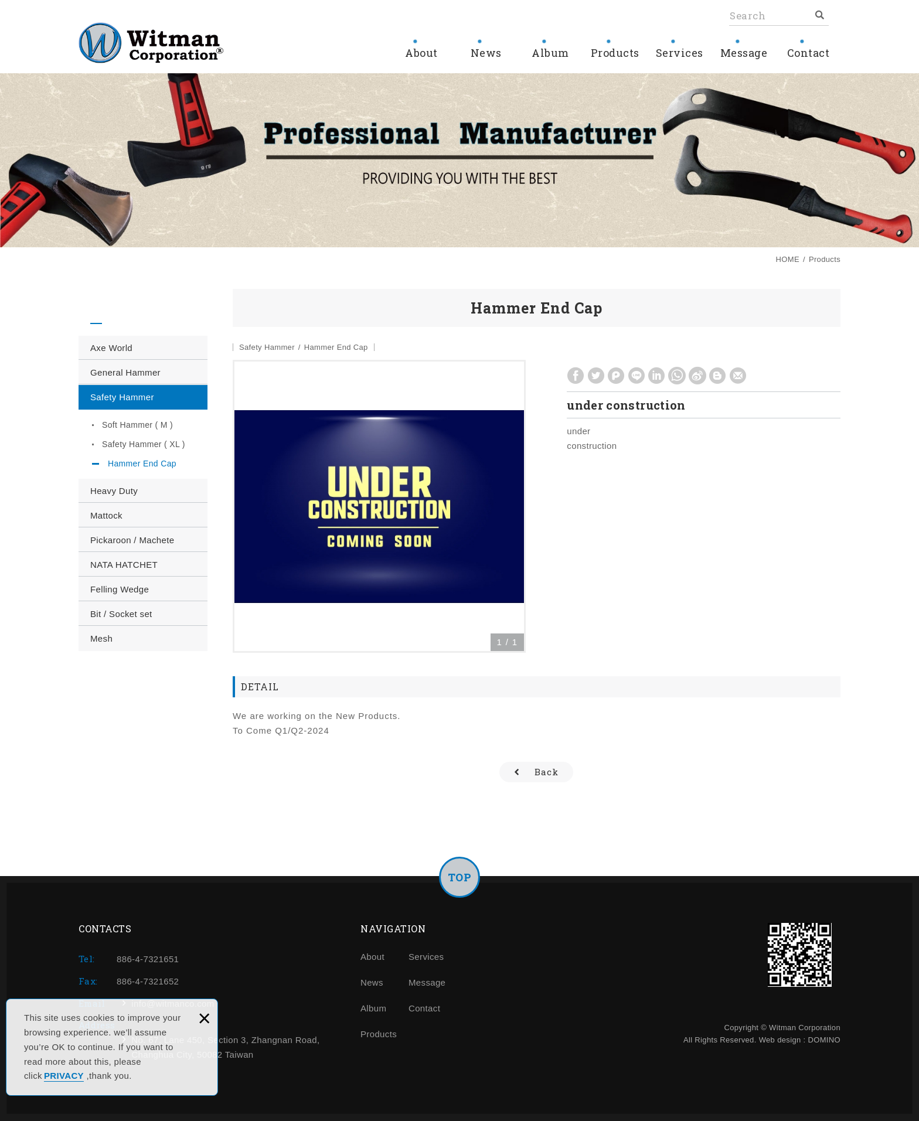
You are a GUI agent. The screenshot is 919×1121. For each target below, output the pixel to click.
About (421, 53)
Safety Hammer (122, 397)
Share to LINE (636, 375)
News (486, 53)
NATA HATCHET (124, 565)
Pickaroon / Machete (132, 540)
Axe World (111, 348)
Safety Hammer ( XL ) (143, 444)
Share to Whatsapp (677, 375)
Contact (808, 53)
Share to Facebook (575, 375)
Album (550, 53)
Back (547, 772)
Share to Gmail (738, 375)
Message (744, 53)
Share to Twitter (596, 375)
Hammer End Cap (142, 463)
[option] (379, 506)
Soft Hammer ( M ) (137, 425)
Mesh (101, 638)
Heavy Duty (114, 491)
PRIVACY (64, 1076)
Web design (780, 1039)
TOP (460, 877)
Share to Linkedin (656, 375)
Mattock (106, 515)
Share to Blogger (717, 375)
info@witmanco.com (172, 1003)
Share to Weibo (697, 375)
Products (615, 53)
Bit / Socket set (121, 614)
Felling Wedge (119, 589)
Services (679, 53)
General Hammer (125, 372)
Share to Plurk (616, 375)
